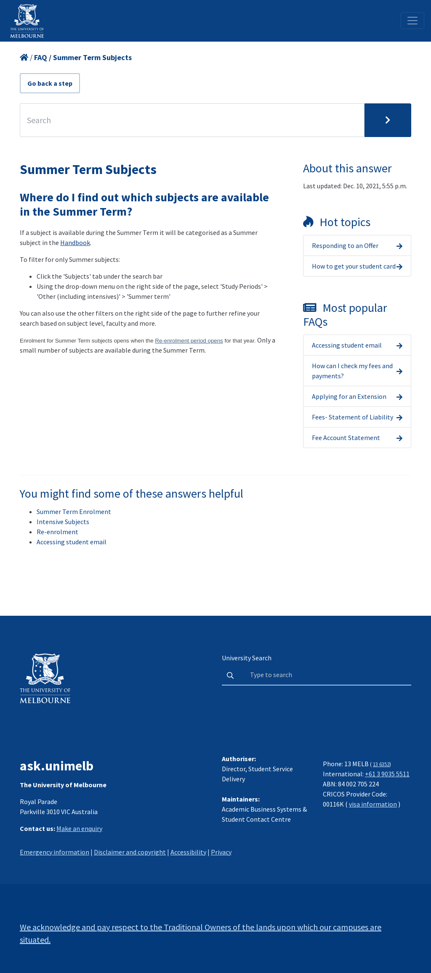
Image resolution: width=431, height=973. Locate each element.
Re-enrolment (57, 531)
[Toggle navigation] (412, 20)
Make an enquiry (79, 828)
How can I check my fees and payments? (352, 370)
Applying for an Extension (349, 396)
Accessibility (188, 852)
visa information (373, 804)
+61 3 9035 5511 (387, 774)
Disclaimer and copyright (130, 852)
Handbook (75, 242)
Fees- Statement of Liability (352, 417)
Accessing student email (347, 345)
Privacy (221, 852)
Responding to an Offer (345, 245)
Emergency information (54, 852)
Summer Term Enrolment (74, 511)
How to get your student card (354, 266)
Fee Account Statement (346, 437)
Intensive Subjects (63, 521)
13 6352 (381, 764)
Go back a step (49, 83)
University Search (246, 658)
